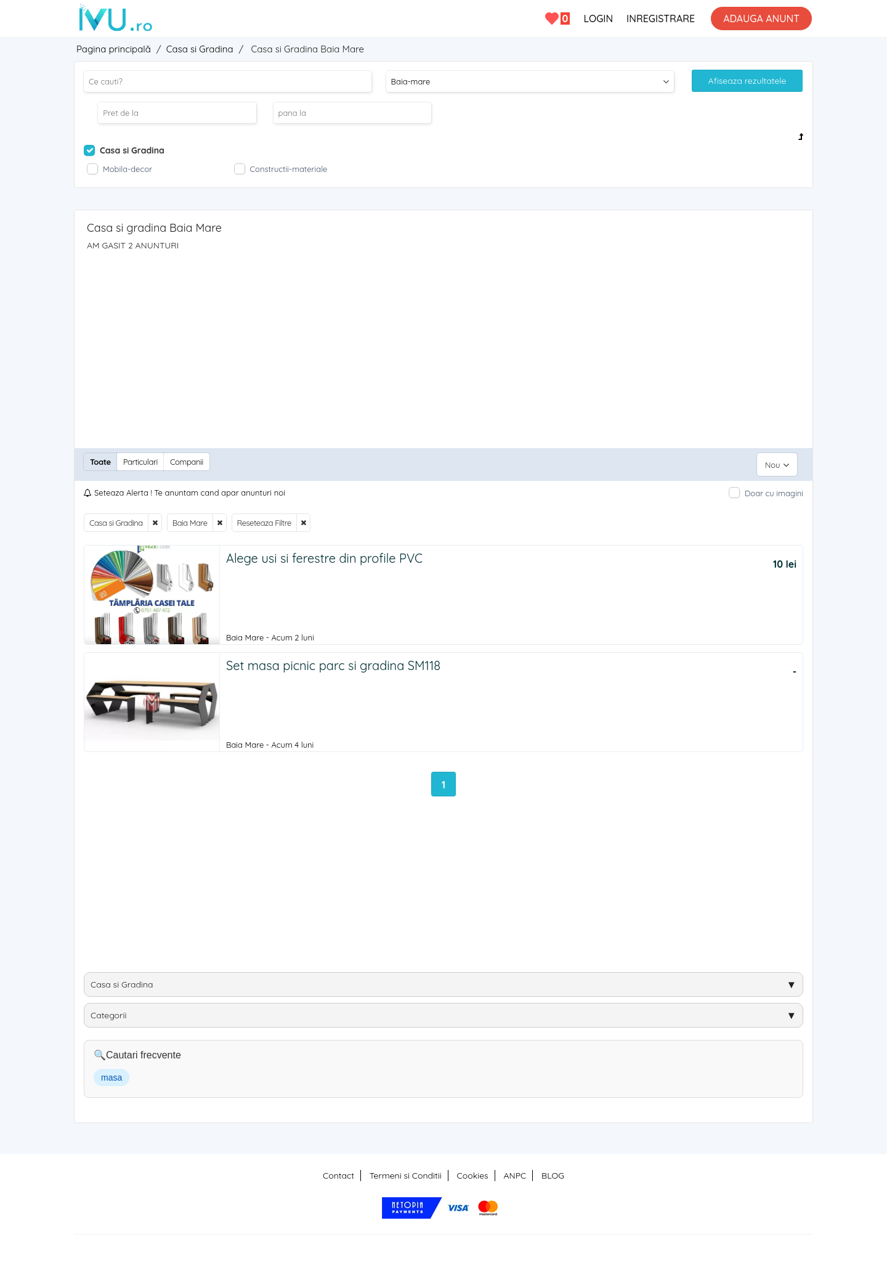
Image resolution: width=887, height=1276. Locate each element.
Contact (338, 1173)
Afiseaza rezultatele (747, 80)
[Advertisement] (443, 343)
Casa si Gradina (116, 517)
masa (111, 1076)
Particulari (140, 462)
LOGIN (598, 18)
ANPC (514, 1173)
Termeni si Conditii (406, 1173)
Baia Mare (190, 517)
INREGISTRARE (660, 18)
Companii (186, 462)
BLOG (552, 1173)
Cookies (472, 1173)
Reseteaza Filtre (264, 517)
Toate (100, 462)
